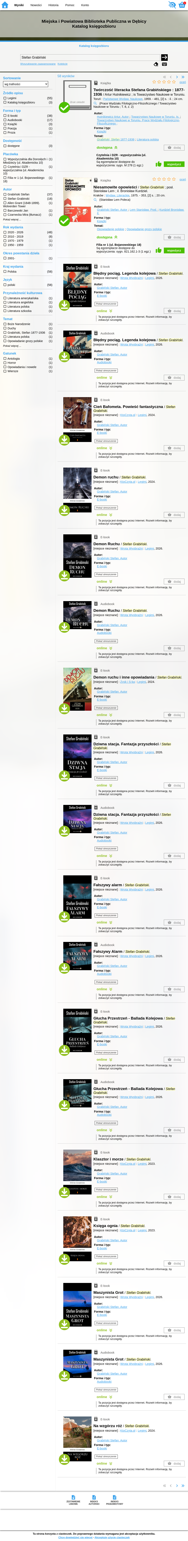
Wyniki (19, 5)
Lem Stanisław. (144, 209)
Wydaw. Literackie (117, 195)
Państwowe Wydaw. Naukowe (123, 99)
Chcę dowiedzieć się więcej (75, 1537)
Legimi (149, 278)
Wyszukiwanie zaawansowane (38, 63)
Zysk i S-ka (127, 681)
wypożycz (174, 164)
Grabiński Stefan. (112, 209)
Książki (101, 131)
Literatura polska (148, 139)
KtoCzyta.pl (127, 415)
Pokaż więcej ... (12, 219)
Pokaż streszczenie (106, 304)
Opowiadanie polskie (110, 229)
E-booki (102, 295)
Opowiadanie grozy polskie (144, 229)
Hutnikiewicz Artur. (113, 116)
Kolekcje (62, 63)
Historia (54, 5)
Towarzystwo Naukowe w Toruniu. (155, 116)
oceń (183, 82)
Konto (85, 5)
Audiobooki (104, 362)
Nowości (36, 5)
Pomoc (70, 5)
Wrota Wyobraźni (131, 278)
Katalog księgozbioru (94, 46)
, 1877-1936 (115, 139)
